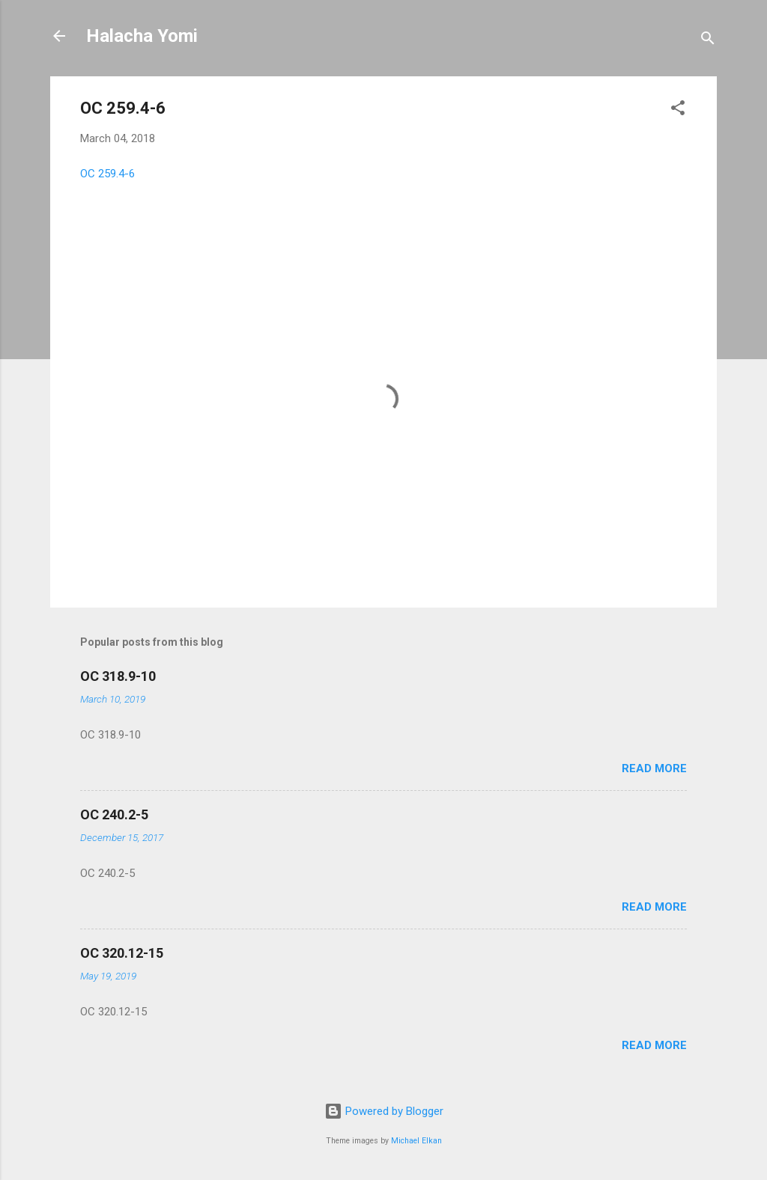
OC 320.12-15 (121, 953)
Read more (654, 768)
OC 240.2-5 (114, 814)
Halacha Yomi (142, 35)
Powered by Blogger (383, 1111)
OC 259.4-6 (107, 173)
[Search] (708, 41)
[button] (678, 110)
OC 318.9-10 (118, 676)
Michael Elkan (416, 1141)
